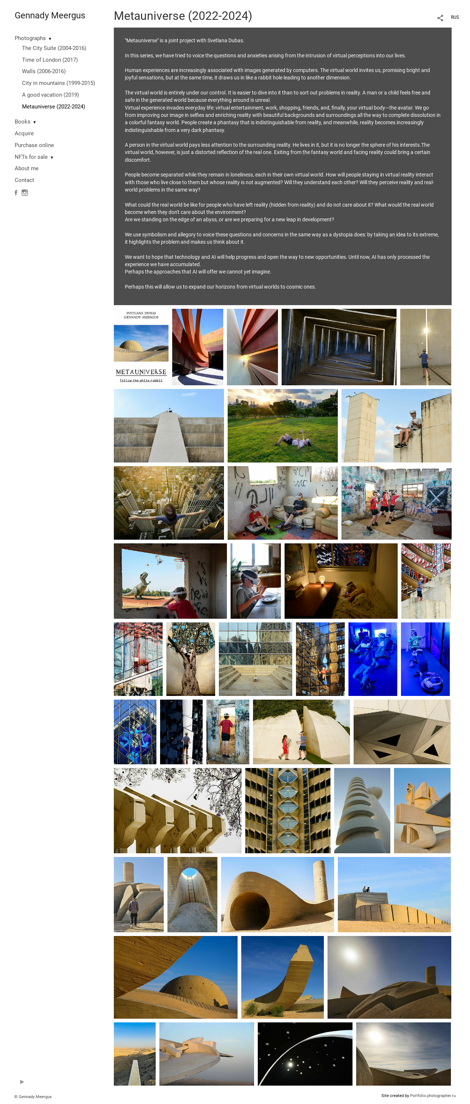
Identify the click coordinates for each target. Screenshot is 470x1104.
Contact (24, 180)
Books (22, 121)
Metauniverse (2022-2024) (53, 106)
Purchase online (34, 145)
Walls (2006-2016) (44, 71)
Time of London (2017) (50, 60)
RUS (455, 17)
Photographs (30, 38)
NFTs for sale (31, 157)
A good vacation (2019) (50, 95)
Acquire (24, 133)
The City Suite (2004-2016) (54, 48)
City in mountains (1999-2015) (58, 83)
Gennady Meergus (50, 15)
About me (27, 168)
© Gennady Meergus (33, 1096)
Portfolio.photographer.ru (433, 1095)
